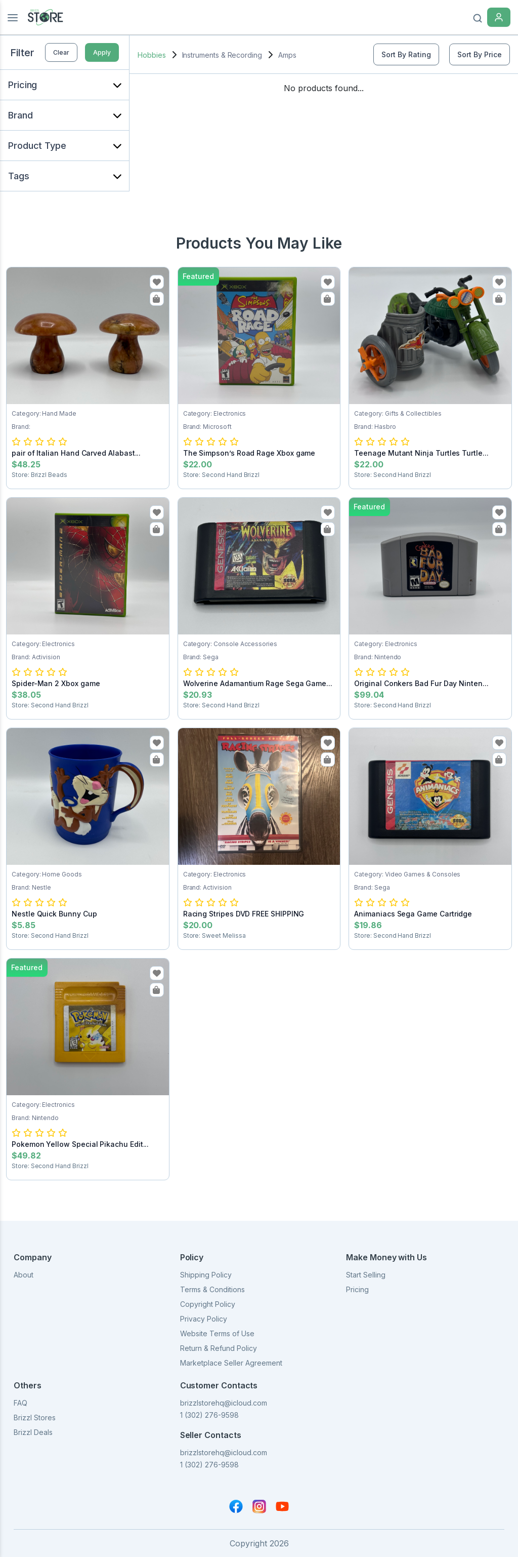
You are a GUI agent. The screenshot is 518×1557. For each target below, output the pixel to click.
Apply (102, 52)
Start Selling (365, 1274)
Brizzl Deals (33, 1432)
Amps (287, 55)
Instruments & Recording (222, 55)
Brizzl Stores (35, 1417)
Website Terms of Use (217, 1333)
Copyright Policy (207, 1304)
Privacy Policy (203, 1318)
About (23, 1274)
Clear (61, 52)
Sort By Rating (406, 54)
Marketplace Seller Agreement (231, 1363)
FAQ (20, 1403)
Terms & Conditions (212, 1289)
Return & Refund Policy (218, 1348)
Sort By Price (479, 54)
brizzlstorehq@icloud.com (223, 1403)
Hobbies (152, 55)
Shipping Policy (206, 1274)
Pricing (357, 1289)
